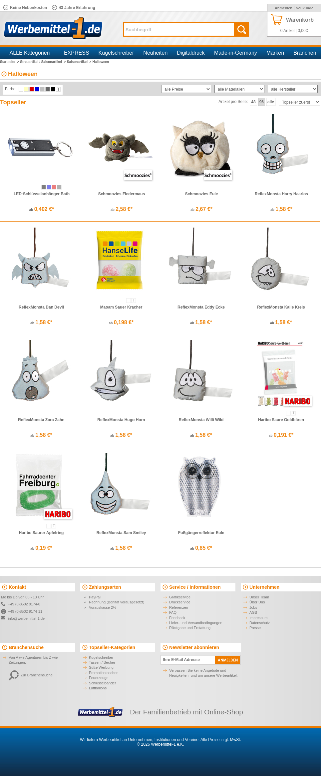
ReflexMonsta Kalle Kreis (281, 307)
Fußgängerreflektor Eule (201, 532)
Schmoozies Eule (201, 194)
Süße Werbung (101, 667)
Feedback (177, 618)
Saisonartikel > (79, 62)
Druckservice (179, 602)
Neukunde (304, 8)
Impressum (258, 618)
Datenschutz (259, 623)
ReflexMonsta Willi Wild (201, 419)
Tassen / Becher (102, 662)
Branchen (304, 53)
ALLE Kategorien (30, 53)
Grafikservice (179, 597)
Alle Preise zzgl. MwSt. (220, 739)
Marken (275, 53)
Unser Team (259, 597)
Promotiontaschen (104, 673)
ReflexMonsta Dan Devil (41, 307)
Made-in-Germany (235, 53)
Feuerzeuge (99, 678)
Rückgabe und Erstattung (189, 628)
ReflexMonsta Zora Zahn (41, 419)
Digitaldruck (191, 53)
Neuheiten (155, 53)
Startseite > (9, 62)
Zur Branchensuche (31, 675)
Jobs (253, 607)
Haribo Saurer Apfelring (41, 532)
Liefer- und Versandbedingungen (195, 623)
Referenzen (178, 607)
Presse (255, 628)
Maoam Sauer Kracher (121, 307)
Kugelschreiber (116, 53)
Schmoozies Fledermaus (121, 194)
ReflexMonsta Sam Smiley (121, 532)
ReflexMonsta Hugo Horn (121, 419)
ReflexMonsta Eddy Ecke (201, 307)
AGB (253, 612)
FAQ (172, 612)
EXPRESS (76, 53)
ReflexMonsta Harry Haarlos (281, 194)
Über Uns (257, 602)
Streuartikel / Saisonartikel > (43, 62)
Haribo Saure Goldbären (281, 419)
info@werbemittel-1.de (26, 618)
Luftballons (98, 688)
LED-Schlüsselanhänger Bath (42, 194)
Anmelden (283, 8)
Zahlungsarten (105, 587)
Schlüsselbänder (102, 683)
